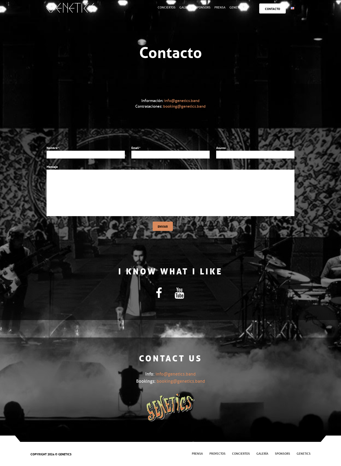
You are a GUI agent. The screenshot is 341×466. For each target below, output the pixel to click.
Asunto (221, 147)
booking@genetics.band (184, 106)
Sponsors (203, 7)
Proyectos (217, 454)
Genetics (237, 7)
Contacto (272, 8)
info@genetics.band (182, 100)
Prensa (220, 7)
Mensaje (52, 166)
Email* (135, 147)
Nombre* (53, 147)
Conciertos (167, 7)
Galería (186, 7)
